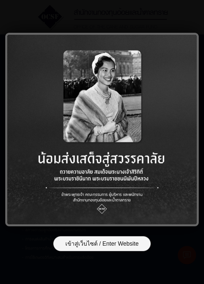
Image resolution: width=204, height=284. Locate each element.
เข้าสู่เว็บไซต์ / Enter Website (102, 243)
